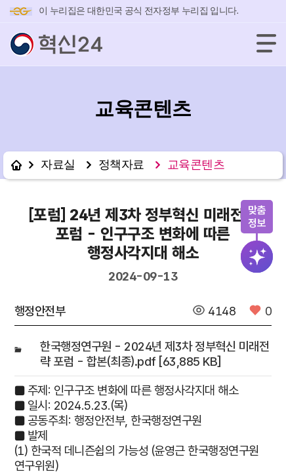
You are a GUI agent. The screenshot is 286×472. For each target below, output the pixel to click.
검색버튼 (258, 257)
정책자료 (121, 164)
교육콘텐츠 (196, 164)
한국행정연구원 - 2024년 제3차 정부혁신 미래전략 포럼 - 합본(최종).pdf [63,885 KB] (154, 354)
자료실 (58, 164)
